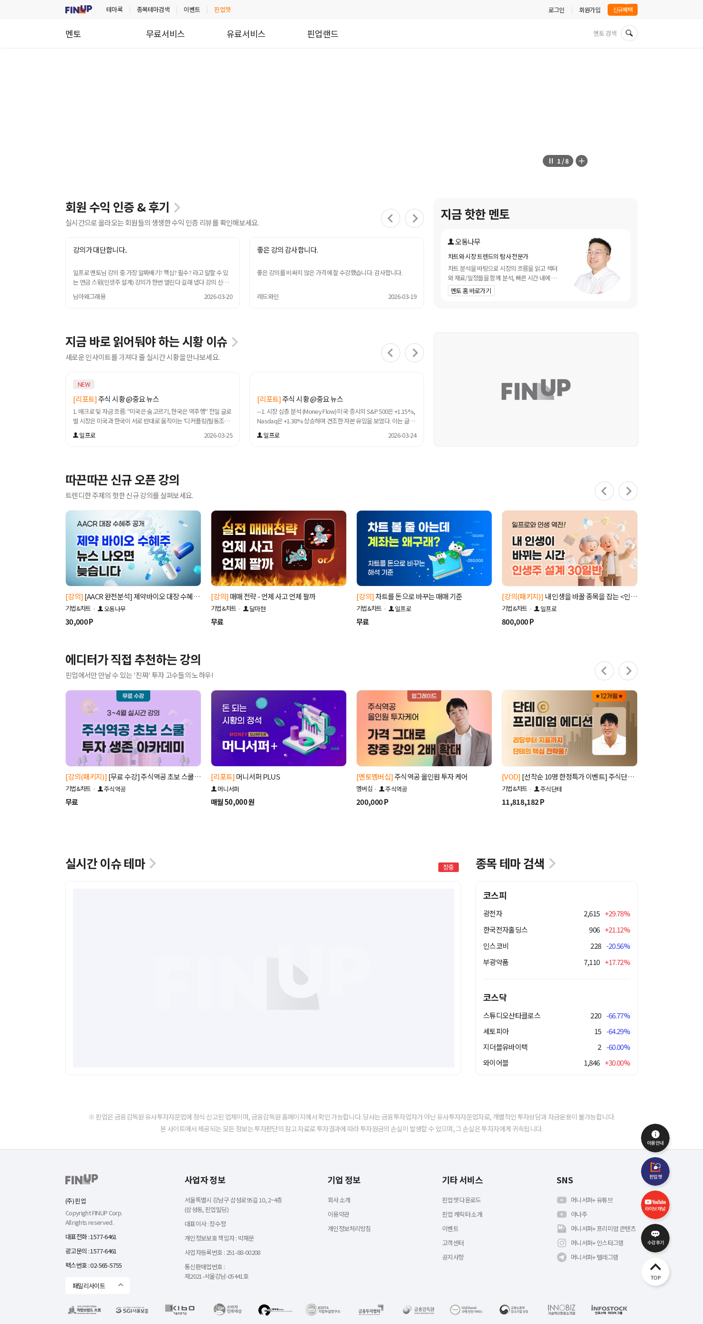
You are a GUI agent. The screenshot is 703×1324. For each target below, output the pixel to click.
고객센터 (453, 1242)
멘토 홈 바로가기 (471, 290)
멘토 (73, 33)
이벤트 (192, 9)
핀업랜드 (322, 33)
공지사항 (453, 1257)
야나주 (572, 1214)
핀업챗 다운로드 (461, 1199)
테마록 (114, 9)
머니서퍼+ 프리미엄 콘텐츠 (596, 1228)
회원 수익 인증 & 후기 (123, 206)
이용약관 (338, 1214)
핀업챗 (222, 9)
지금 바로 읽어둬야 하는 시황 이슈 (152, 340)
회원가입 (589, 9)
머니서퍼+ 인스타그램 (590, 1243)
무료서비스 (165, 33)
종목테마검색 (153, 9)
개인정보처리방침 (349, 1228)
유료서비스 (246, 33)
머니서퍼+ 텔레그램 (588, 1257)
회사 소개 (339, 1199)
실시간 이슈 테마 (111, 863)
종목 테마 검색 (517, 863)
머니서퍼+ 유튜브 (585, 1200)
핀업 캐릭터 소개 (462, 1214)
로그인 (556, 9)
